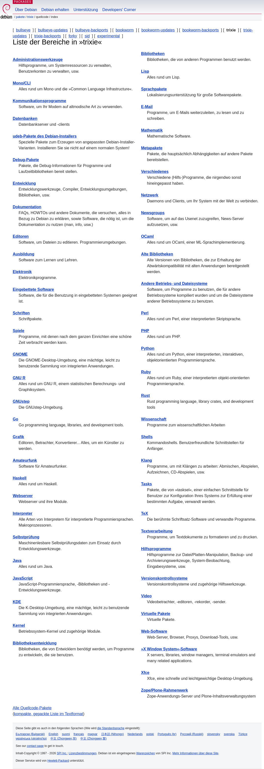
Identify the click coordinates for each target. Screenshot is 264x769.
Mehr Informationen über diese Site (195, 753)
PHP (145, 331)
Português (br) (167, 734)
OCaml (147, 236)
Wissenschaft (153, 419)
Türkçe (242, 734)
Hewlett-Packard (58, 760)
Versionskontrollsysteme (164, 578)
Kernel (19, 625)
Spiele (18, 331)
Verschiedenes (155, 171)
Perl (145, 313)
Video (146, 596)
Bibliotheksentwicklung (35, 643)
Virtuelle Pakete (155, 614)
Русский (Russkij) (191, 734)
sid (87, 36)
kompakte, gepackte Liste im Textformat (48, 714)
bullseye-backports (91, 30)
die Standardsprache (111, 728)
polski (150, 734)
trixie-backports (47, 36)
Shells (147, 437)
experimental (108, 36)
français (79, 734)
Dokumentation (27, 207)
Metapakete (152, 148)
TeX (144, 513)
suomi (66, 734)
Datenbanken (25, 118)
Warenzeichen (145, 753)
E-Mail (147, 107)
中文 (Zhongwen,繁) (93, 738)
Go (15, 419)
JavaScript (23, 578)
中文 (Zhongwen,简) (63, 738)
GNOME (20, 354)
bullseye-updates (53, 30)
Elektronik (22, 272)
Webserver (23, 496)
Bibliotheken (153, 54)
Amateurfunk (25, 460)
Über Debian (26, 10)
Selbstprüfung (26, 537)
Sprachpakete (154, 89)
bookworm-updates (158, 30)
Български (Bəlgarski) (30, 734)
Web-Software (154, 631)
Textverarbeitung (157, 531)
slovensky (213, 734)
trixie (30, 17)
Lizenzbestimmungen (82, 753)
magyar (93, 734)
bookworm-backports (200, 30)
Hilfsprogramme (156, 549)
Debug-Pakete (26, 160)
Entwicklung (24, 183)
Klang (146, 460)
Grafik (18, 437)
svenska (229, 734)
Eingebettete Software (33, 289)
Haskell (19, 478)
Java (17, 561)
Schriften (21, 313)
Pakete (20, 17)
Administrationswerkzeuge (38, 59)
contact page (35, 746)
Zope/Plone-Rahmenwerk (164, 690)
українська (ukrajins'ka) (31, 738)
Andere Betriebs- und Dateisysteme (174, 283)
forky (73, 36)
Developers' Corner (119, 10)
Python (147, 348)
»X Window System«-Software (169, 649)
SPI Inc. (62, 753)
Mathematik (152, 130)
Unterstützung (86, 10)
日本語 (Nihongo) (112, 734)
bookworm (125, 30)
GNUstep (21, 401)
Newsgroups (153, 213)
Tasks (146, 484)
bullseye (23, 30)
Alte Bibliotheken (157, 254)
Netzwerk (149, 195)
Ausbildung (23, 254)
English (53, 734)
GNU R (19, 378)
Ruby (146, 372)
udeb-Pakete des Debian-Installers (45, 136)
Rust (145, 395)
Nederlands (134, 734)
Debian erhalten (55, 10)
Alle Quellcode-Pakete (32, 708)
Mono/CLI (22, 83)
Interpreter (22, 513)
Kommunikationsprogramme (39, 101)
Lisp (145, 71)
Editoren (21, 236)
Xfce (145, 673)
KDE (17, 602)
